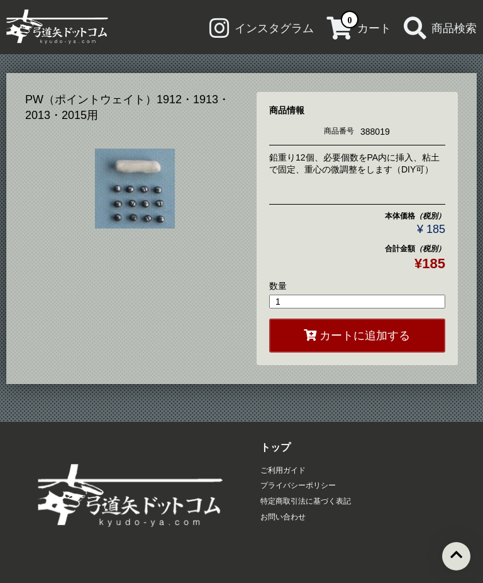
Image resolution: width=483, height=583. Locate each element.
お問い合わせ (283, 516)
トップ (275, 447)
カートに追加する (357, 335)
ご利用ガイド (283, 470)
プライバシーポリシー (298, 485)
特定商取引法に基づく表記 (305, 501)
